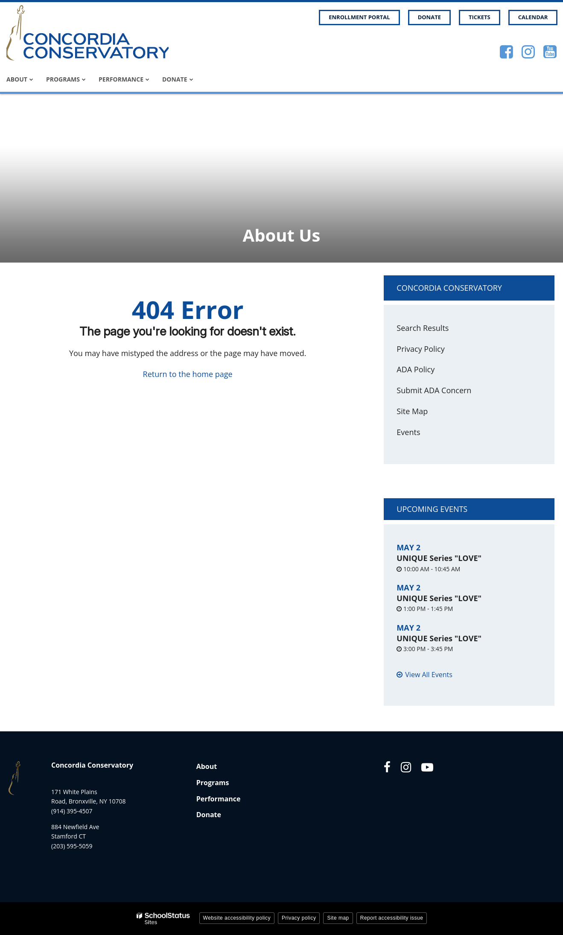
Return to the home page (188, 374)
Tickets (479, 17)
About (206, 766)
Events (408, 432)
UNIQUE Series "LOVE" (439, 558)
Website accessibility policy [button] (237, 918)
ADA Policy (416, 369)
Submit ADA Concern (434, 390)
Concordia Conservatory (449, 288)
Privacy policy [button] (299, 918)
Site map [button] (338, 918)
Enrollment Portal (359, 17)
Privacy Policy (420, 349)
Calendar (533, 17)
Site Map (412, 411)
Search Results (423, 328)
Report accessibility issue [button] (391, 918)
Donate (429, 17)
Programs (212, 782)
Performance (218, 799)
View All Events (428, 674)
